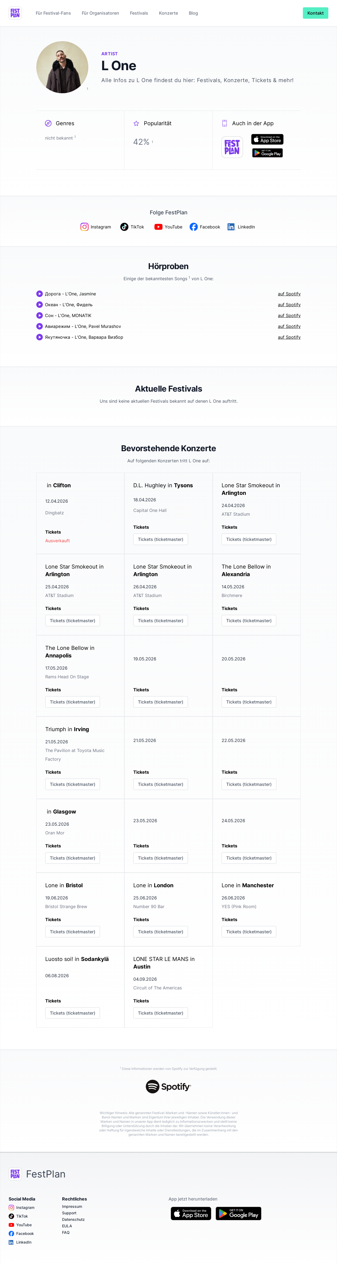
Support (69, 1213)
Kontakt (315, 13)
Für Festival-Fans (53, 13)
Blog (193, 13)
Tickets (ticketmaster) (160, 539)
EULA (67, 1226)
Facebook (21, 1233)
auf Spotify (289, 293)
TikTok (18, 1216)
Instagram (21, 1207)
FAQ (66, 1232)
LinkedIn (20, 1242)
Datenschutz (73, 1219)
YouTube (20, 1225)
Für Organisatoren (100, 13)
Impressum (72, 1206)
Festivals (139, 13)
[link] (80, 513)
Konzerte (168, 13)
